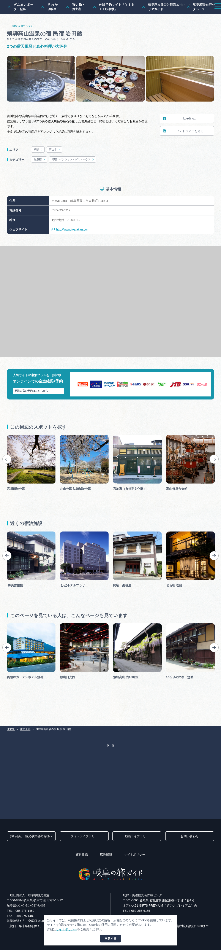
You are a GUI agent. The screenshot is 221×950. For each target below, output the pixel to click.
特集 (86, 14)
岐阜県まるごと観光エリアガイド (160, 25)
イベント (154, 14)
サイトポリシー (134, 854)
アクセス (208, 14)
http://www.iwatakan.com (70, 248)
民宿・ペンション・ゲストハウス (73, 178)
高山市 (55, 168)
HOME (11, 729)
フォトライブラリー (84, 836)
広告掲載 (106, 854)
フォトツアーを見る (183, 149)
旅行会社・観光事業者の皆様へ (168, 4)
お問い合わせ (190, 836)
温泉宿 (40, 178)
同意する (110, 938)
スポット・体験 (131, 14)
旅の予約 (189, 14)
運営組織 (82, 854)
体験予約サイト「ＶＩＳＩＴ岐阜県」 (113, 25)
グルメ (171, 14)
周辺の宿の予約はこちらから (38, 409)
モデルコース (105, 14)
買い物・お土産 (75, 25)
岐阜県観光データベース (201, 25)
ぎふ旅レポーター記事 (21, 25)
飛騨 (38, 168)
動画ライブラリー (137, 836)
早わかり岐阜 (49, 25)
